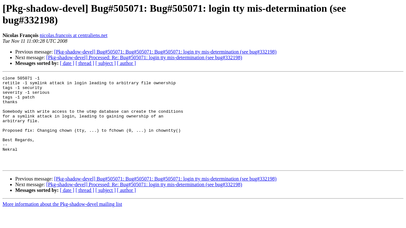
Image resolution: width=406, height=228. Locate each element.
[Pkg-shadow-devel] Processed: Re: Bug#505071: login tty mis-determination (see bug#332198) (144, 57)
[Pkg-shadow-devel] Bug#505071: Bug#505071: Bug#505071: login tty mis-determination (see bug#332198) (165, 51)
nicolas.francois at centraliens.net (73, 35)
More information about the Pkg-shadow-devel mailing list (62, 222)
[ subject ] (105, 63)
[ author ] (126, 63)
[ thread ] (84, 63)
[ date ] (67, 63)
